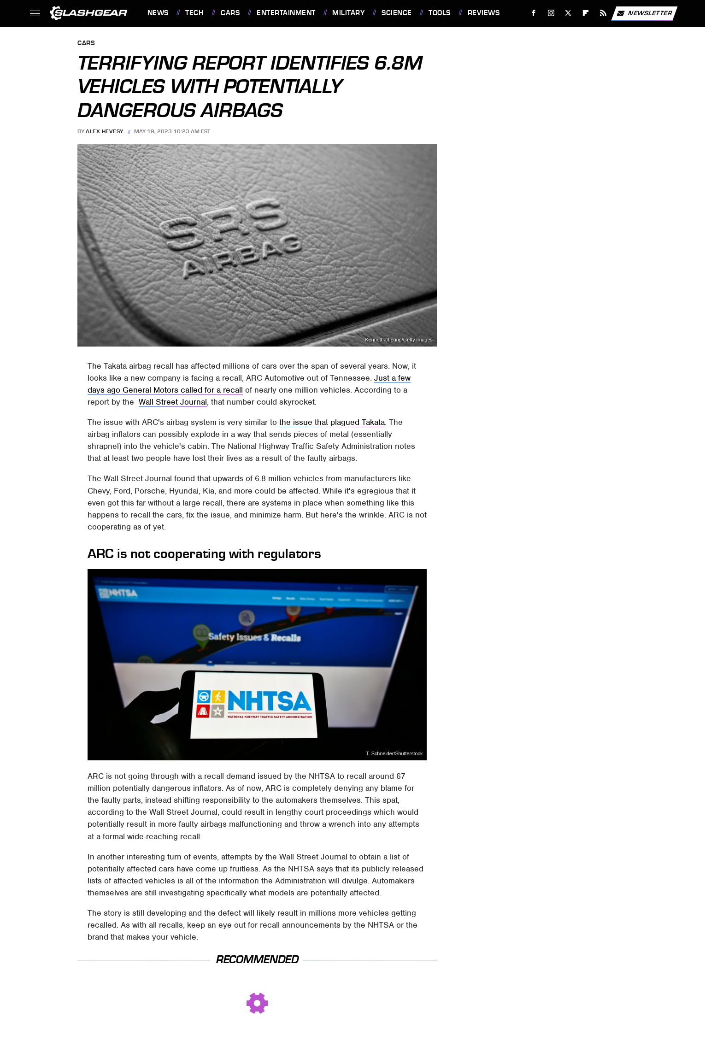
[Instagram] (551, 13)
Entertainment (286, 13)
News (158, 13)
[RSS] (603, 13)
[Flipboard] (586, 13)
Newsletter (644, 13)
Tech (194, 13)
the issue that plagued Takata (332, 422)
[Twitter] (568, 13)
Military (348, 13)
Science (397, 13)
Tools (440, 13)
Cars (230, 13)
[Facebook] (533, 13)
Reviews (484, 13)
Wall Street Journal (173, 402)
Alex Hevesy (104, 131)
